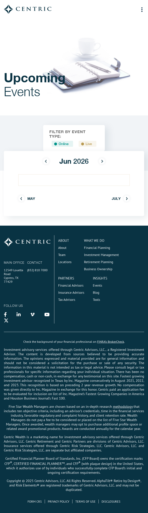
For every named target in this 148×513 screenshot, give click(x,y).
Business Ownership (98, 269)
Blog (96, 292)
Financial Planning (97, 248)
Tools (96, 300)
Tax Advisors (66, 300)
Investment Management (101, 255)
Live (89, 144)
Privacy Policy (58, 501)
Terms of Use (85, 501)
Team (62, 255)
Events (97, 285)
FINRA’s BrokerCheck (110, 342)
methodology (123, 406)
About (63, 240)
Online (64, 144)
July (121, 198)
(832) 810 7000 (37, 270)
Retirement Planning (98, 262)
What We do (94, 240)
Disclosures (111, 501)
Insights (100, 278)
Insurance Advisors (71, 292)
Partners (66, 278)
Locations (64, 262)
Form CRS (35, 501)
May (26, 198)
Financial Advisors (70, 285)
